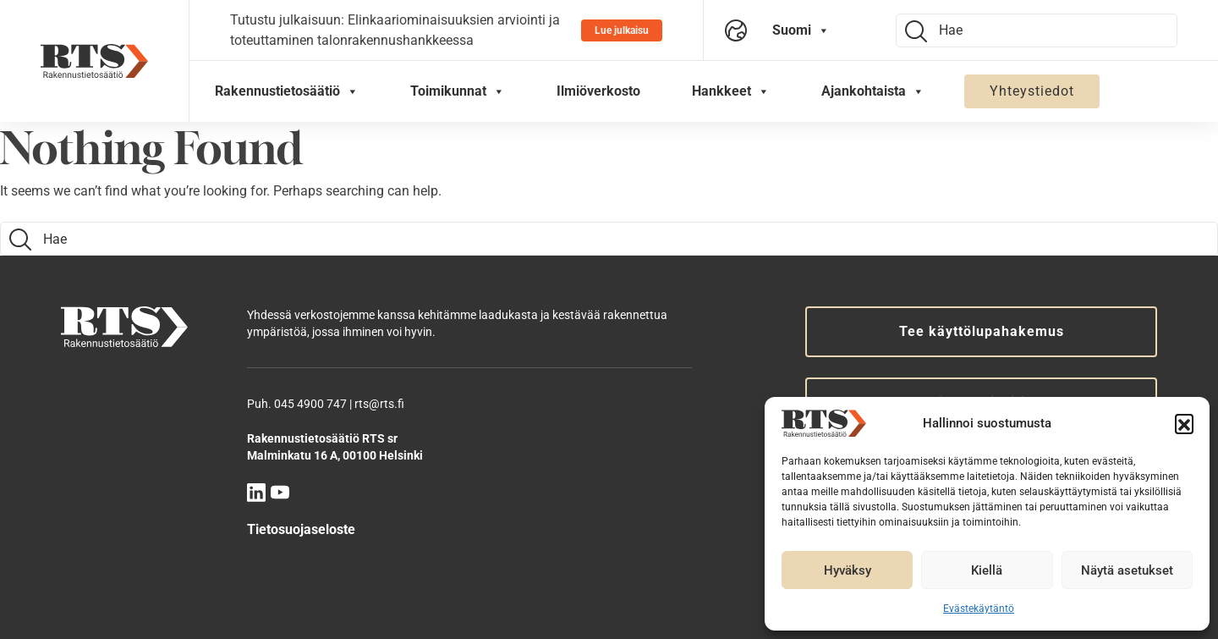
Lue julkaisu (622, 30)
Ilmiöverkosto (598, 91)
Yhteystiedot (1032, 91)
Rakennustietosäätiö (287, 91)
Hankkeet (731, 91)
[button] (1184, 423)
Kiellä (986, 570)
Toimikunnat (457, 91)
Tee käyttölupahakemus (981, 331)
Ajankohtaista (872, 91)
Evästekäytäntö (978, 608)
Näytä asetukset (1127, 570)
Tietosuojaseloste (301, 529)
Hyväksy (847, 570)
